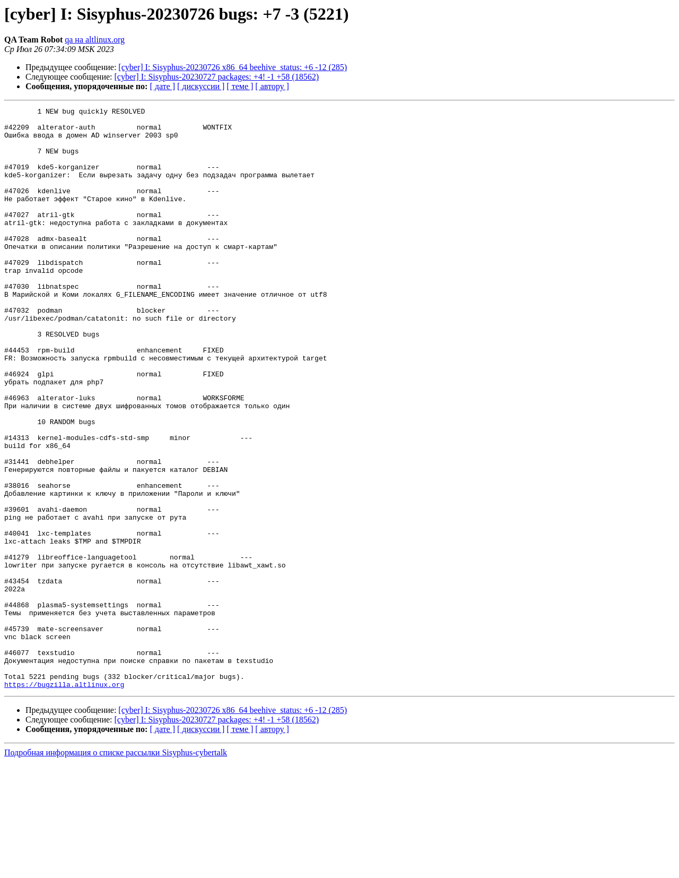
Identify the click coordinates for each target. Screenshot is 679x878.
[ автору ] (272, 86)
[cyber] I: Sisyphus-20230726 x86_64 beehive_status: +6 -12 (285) (232, 67)
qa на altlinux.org (95, 39)
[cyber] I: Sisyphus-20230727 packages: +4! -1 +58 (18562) (217, 76)
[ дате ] (162, 86)
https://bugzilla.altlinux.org (64, 800)
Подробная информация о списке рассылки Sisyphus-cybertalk (115, 868)
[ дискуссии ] (200, 86)
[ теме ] (240, 86)
